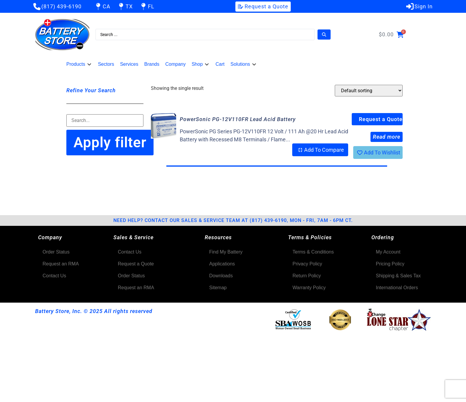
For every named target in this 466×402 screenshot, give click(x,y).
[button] (79, 64)
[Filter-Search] (104, 120)
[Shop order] (369, 90)
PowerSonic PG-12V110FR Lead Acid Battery (238, 119)
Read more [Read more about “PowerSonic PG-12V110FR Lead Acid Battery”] (386, 137)
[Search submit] (324, 34)
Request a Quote (381, 119)
